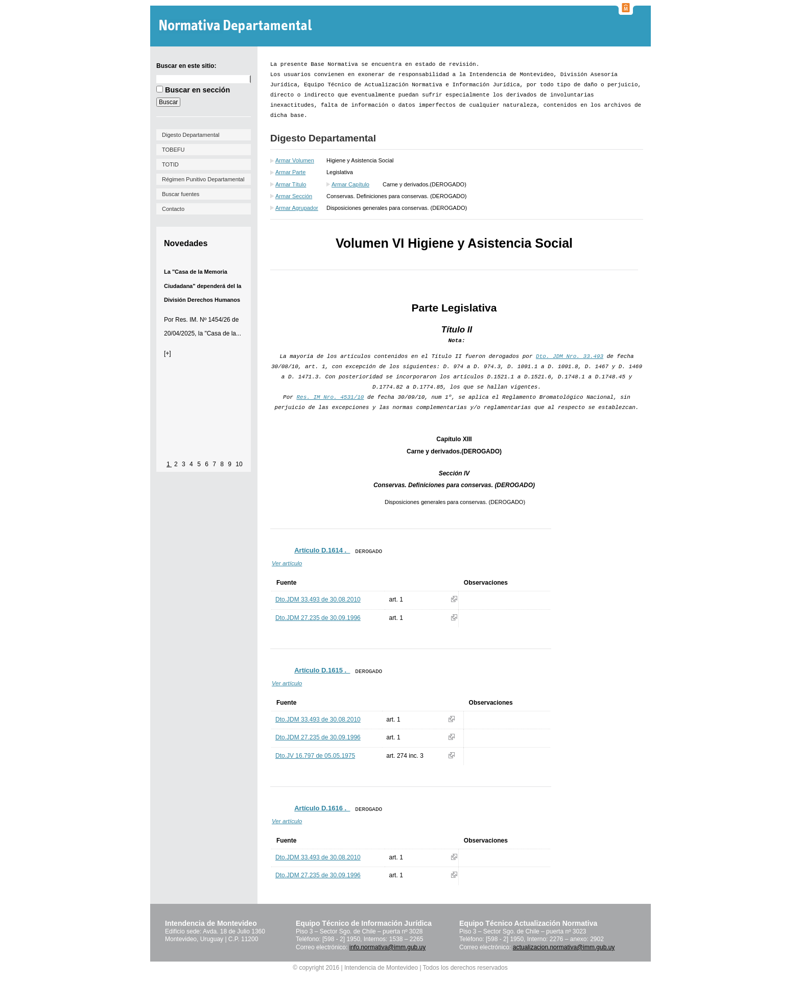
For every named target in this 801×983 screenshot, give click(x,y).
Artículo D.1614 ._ (322, 550)
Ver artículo (287, 563)
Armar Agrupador (296, 208)
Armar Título (290, 184)
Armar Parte (290, 172)
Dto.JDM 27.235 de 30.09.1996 (318, 617)
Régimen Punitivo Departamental (203, 179)
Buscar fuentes (180, 194)
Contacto (173, 209)
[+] (167, 353)
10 (238, 464)
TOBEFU (173, 150)
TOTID (170, 164)
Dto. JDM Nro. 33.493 (569, 356)
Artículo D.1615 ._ (322, 670)
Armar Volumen (294, 160)
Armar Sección (293, 196)
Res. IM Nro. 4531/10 (330, 397)
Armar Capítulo (350, 184)
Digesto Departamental (191, 135)
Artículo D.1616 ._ (322, 808)
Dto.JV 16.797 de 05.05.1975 (315, 755)
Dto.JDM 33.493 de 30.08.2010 (318, 599)
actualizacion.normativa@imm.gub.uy (564, 947)
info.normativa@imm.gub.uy (387, 947)
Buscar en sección (197, 90)
